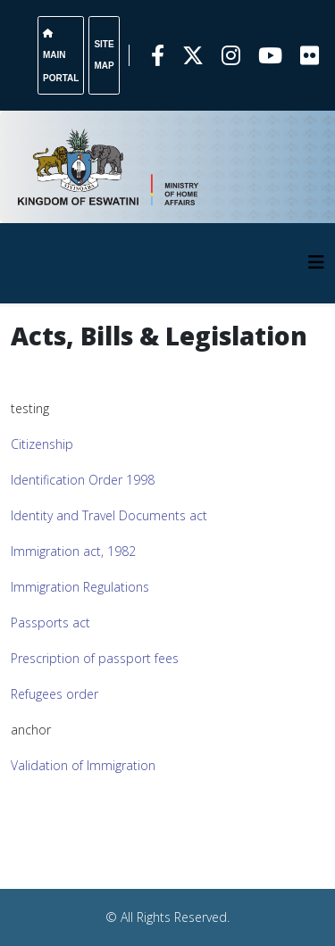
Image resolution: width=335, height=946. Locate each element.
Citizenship (42, 444)
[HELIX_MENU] (316, 262)
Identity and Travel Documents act (109, 515)
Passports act (50, 622)
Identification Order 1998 (83, 479)
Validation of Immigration (83, 765)
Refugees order (54, 693)
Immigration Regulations (80, 586)
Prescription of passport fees (95, 658)
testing (30, 408)
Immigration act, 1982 (73, 551)
